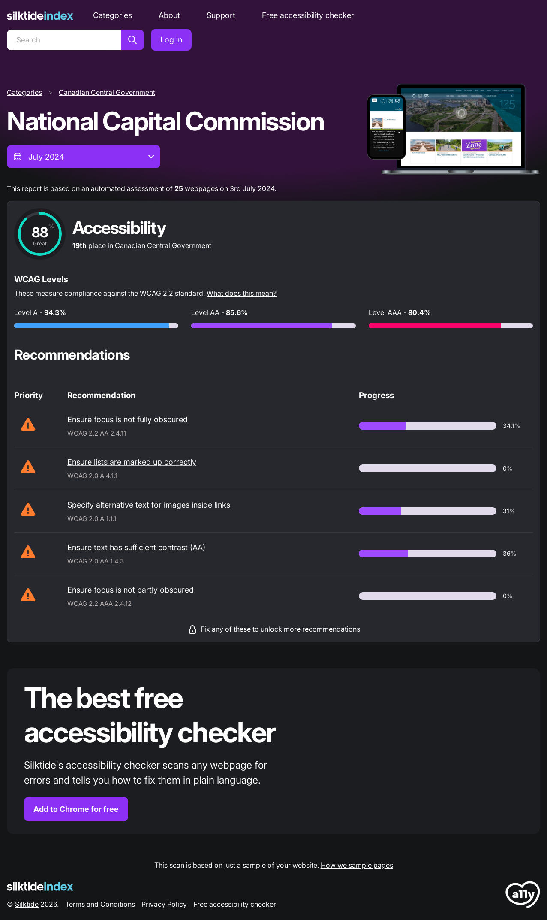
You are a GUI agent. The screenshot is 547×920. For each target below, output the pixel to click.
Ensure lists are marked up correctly (131, 461)
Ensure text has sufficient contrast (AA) (136, 547)
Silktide (27, 904)
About (169, 15)
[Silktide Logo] (40, 886)
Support (221, 15)
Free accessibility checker (308, 15)
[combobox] (83, 156)
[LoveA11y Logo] (522, 896)
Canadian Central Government (107, 92)
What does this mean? (242, 293)
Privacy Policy (164, 904)
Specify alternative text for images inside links (148, 504)
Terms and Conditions (100, 904)
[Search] (64, 40)
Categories (112, 15)
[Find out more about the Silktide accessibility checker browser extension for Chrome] (273, 751)
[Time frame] (83, 156)
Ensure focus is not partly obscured (130, 589)
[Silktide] (40, 15)
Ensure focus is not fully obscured (127, 419)
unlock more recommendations (310, 629)
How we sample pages (357, 865)
